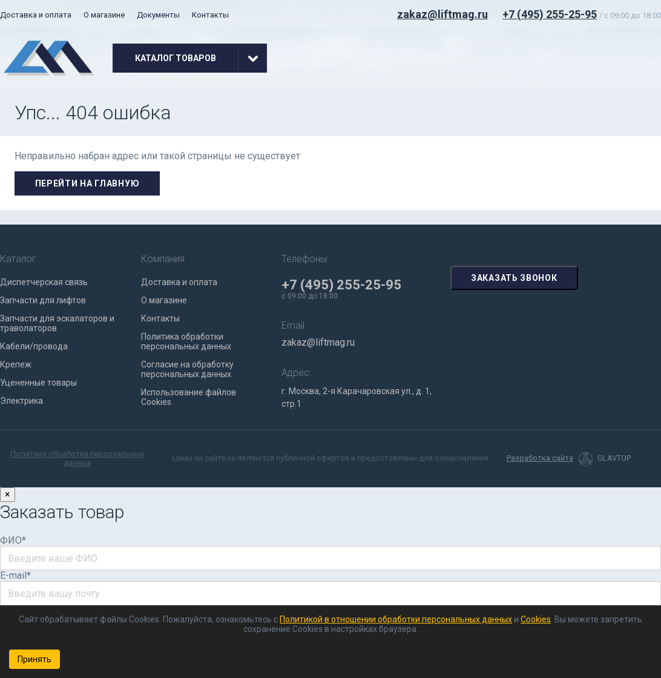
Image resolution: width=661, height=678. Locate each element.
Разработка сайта (540, 458)
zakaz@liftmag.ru (442, 14)
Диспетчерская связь (44, 282)
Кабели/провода (34, 346)
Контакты (210, 14)
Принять (34, 659)
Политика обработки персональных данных (186, 341)
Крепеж (15, 364)
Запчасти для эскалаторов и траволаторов (57, 323)
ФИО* (13, 540)
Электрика (21, 401)
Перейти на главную (87, 183)
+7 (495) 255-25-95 (549, 14)
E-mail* (15, 575)
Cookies (536, 619)
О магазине (104, 14)
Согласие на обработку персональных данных (187, 369)
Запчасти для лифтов (43, 300)
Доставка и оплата (35, 14)
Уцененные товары (38, 382)
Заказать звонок (514, 278)
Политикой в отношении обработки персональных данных (396, 619)
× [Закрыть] (7, 494)
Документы (158, 14)
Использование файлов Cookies (188, 397)
